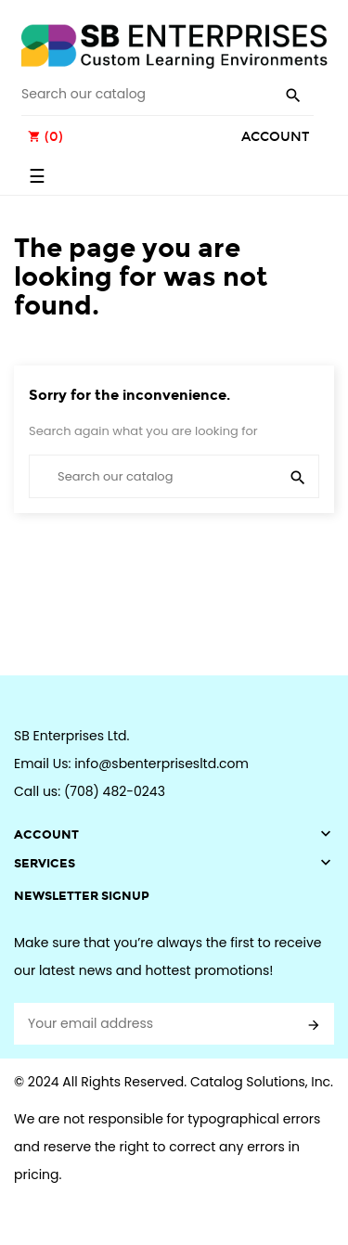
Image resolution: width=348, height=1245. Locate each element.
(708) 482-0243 (114, 791)
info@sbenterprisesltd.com (161, 763)
